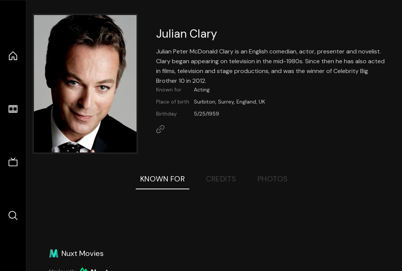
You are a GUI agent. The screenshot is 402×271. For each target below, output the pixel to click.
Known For (162, 179)
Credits (221, 179)
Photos (273, 179)
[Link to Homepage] (160, 129)
